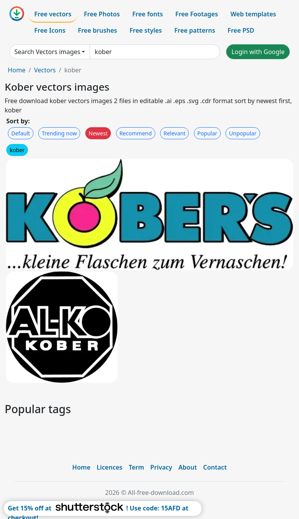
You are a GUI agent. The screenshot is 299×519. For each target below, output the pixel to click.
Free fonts (147, 14)
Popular (207, 133)
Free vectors (52, 14)
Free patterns (194, 30)
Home (17, 70)
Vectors (45, 70)
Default (20, 133)
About (187, 467)
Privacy (161, 467)
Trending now (59, 133)
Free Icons (49, 30)
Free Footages (196, 14)
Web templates (253, 14)
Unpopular (242, 133)
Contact (215, 467)
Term (136, 467)
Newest (98, 133)
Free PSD (241, 30)
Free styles (146, 30)
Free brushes (97, 30)
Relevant (175, 133)
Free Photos (102, 14)
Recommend (136, 133)
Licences (109, 467)
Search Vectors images (47, 51)
